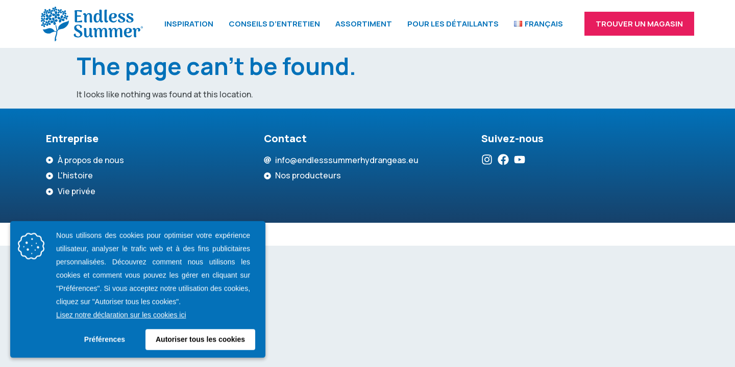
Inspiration (188, 23)
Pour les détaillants (453, 23)
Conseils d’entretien (274, 23)
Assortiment (363, 23)
